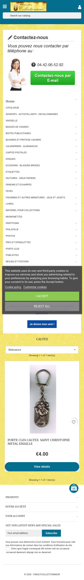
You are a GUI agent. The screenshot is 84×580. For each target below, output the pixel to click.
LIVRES (9, 203)
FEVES (9, 191)
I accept (42, 296)
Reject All (42, 306)
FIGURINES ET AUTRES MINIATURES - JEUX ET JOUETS (35, 197)
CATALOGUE (12, 107)
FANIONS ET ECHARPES (19, 184)
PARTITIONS (12, 223)
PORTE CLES (12, 248)
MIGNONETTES (14, 216)
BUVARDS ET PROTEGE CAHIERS (23, 139)
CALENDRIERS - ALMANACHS (22, 146)
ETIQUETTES (12, 171)
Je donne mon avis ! (42, 324)
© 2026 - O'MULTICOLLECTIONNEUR (42, 574)
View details (42, 466)
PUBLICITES (12, 255)
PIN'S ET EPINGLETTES (18, 242)
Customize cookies (35, 287)
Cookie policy (13, 287)
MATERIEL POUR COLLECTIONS (23, 210)
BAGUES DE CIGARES (17, 126)
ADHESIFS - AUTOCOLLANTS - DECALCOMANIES (32, 114)
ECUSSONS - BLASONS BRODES (23, 165)
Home (42, 100)
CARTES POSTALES (16, 152)
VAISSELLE (12, 120)
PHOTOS (10, 235)
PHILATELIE (12, 229)
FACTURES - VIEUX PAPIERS (21, 178)
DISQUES (10, 159)
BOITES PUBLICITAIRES (18, 133)
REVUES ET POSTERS (17, 261)
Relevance (42, 349)
